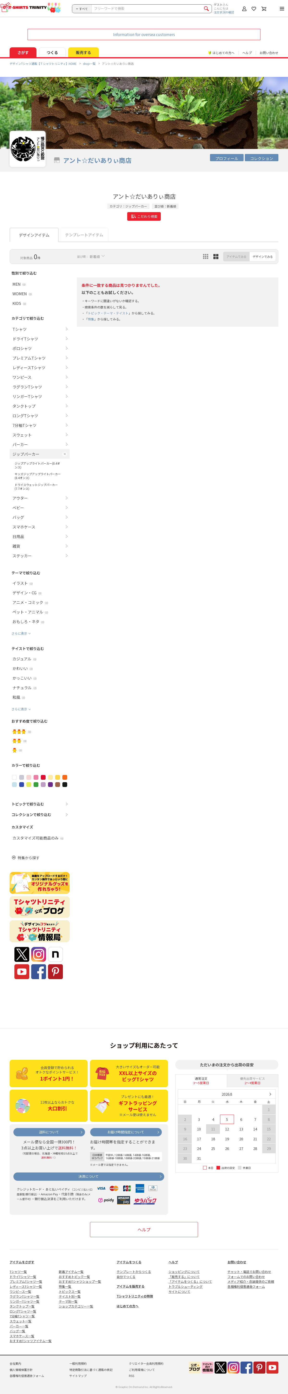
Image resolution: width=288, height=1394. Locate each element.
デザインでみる (263, 256)
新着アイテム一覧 (71, 1271)
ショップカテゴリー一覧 (76, 1306)
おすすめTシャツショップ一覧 (80, 1281)
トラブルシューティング (185, 1286)
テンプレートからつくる (134, 1271)
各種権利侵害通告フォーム (246, 1286)
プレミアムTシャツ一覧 (26, 1281)
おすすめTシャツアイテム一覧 (31, 1341)
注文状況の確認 (224, 12)
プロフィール (226, 158)
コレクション (261, 158)
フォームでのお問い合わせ (246, 1276)
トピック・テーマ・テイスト (108, 313)
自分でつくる (126, 1276)
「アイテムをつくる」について (190, 1281)
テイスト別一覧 (70, 1296)
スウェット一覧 (20, 1321)
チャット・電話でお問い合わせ (249, 1271)
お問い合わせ (269, 52)
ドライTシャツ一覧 (23, 1276)
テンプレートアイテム (84, 235)
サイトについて (179, 1291)
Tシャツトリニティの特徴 (135, 1296)
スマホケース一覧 (22, 1336)
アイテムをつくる (129, 1262)
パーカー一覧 (19, 1326)
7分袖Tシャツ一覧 (22, 1316)
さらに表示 (19, 633)
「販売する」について (184, 1276)
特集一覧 (65, 1286)
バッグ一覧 (17, 1331)
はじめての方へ (127, 1306)
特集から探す (28, 857)
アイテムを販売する (130, 1286)
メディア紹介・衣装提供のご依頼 (251, 1281)
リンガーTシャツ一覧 (24, 1301)
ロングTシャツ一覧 (23, 1311)
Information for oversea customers (144, 34)
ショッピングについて (184, 1271)
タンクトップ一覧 (22, 1306)
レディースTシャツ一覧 (26, 1286)
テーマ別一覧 (68, 1301)
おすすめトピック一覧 (74, 1276)
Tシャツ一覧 (18, 1271)
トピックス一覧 (70, 1291)
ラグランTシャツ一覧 (24, 1296)
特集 (91, 319)
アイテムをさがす (22, 1262)
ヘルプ (247, 52)
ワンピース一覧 (20, 1291)
